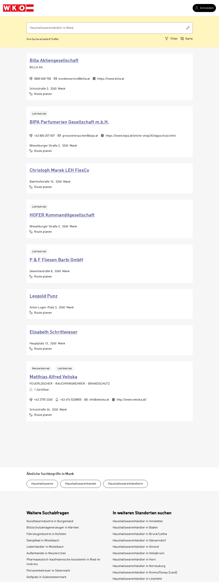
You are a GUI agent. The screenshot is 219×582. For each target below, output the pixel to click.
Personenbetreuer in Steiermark (48, 570)
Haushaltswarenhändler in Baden (135, 527)
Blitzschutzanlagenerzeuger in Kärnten (53, 527)
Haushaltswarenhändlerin (125, 483)
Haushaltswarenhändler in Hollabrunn (138, 553)
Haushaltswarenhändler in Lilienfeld (137, 578)
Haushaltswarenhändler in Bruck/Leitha (140, 534)
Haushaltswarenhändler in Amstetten (138, 521)
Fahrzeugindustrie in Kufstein (46, 534)
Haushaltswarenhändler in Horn (134, 559)
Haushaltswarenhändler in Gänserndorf (139, 540)
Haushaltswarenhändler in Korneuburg (139, 566)
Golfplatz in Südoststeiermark (46, 577)
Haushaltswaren (42, 483)
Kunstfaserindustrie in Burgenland (50, 521)
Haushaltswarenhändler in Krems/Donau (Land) (145, 572)
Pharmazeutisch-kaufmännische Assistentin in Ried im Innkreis (63, 562)
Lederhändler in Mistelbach (45, 546)
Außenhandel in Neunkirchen (46, 553)
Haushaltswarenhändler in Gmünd (136, 546)
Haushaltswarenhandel (80, 483)
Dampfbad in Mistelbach (43, 540)
